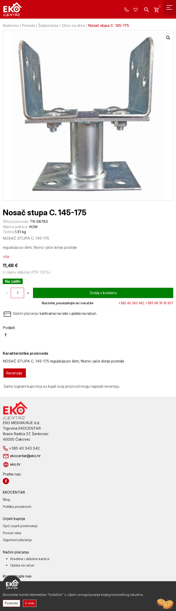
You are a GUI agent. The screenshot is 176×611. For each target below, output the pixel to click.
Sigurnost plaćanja (17, 540)
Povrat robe (12, 533)
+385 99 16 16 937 (159, 303)
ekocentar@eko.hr (22, 455)
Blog (6, 499)
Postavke (12, 603)
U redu (30, 603)
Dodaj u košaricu (103, 293)
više (6, 256)
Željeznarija (48, 25)
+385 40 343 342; (131, 303)
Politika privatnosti (17, 506)
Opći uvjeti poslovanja (20, 526)
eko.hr (11, 464)
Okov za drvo (73, 25)
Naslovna (11, 25)
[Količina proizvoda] (17, 293)
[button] (168, 38)
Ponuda (28, 25)
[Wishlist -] (136, 10)
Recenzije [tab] (14, 373)
